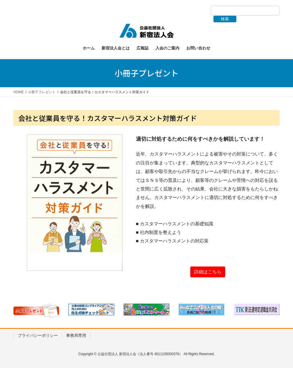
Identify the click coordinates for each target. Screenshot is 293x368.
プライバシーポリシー (38, 335)
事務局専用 (76, 335)
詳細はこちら (207, 271)
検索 (225, 19)
